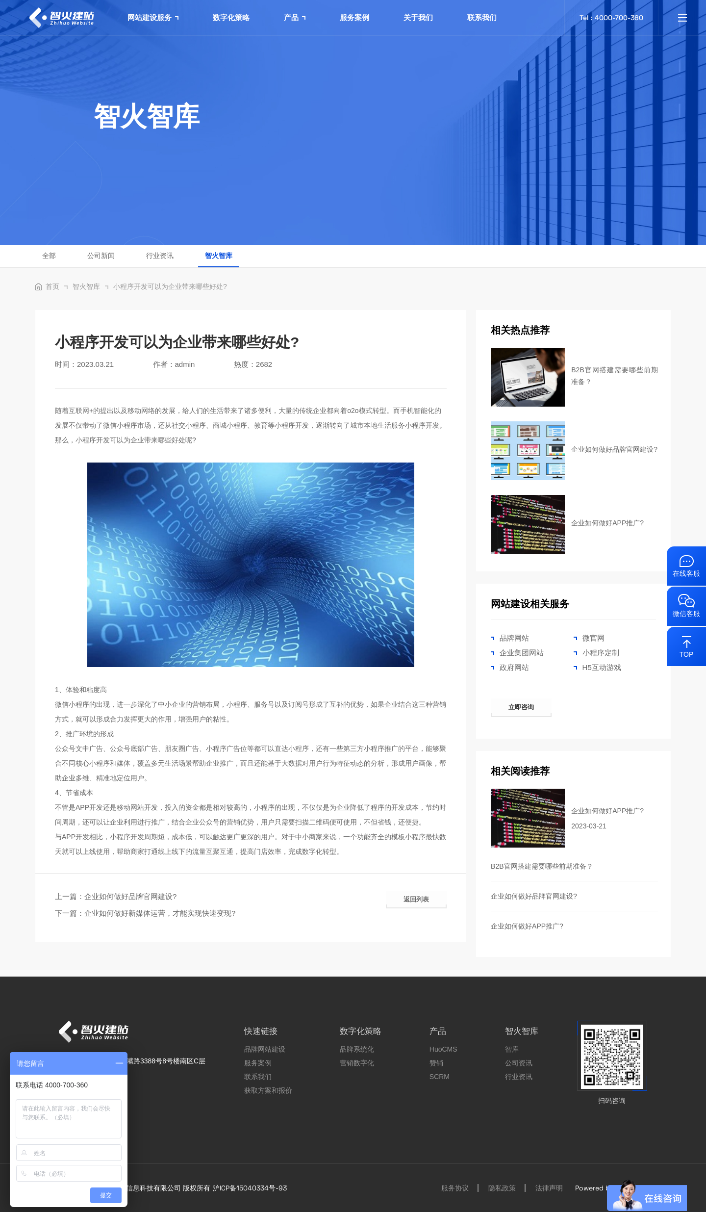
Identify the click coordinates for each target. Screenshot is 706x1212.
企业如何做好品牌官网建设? (130, 896)
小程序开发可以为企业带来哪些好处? (170, 286)
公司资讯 (518, 1063)
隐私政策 (502, 1188)
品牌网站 (514, 638)
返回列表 (416, 899)
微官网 (593, 638)
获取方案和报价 (268, 1090)
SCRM (439, 1077)
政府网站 (514, 667)
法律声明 (549, 1188)
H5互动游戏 (601, 667)
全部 (49, 255)
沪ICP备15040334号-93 (250, 1188)
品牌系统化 (357, 1049)
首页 (57, 286)
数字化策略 (231, 17)
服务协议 (455, 1188)
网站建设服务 (152, 17)
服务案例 (354, 17)
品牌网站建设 (264, 1049)
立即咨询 (521, 707)
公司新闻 (101, 255)
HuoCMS (443, 1049)
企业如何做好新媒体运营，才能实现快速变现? (159, 913)
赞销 (436, 1063)
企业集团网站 (522, 652)
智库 (512, 1049)
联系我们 (482, 17)
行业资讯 (160, 255)
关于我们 (418, 17)
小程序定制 (600, 652)
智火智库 (218, 255)
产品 (294, 17)
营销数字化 (357, 1063)
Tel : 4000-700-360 (611, 17)
